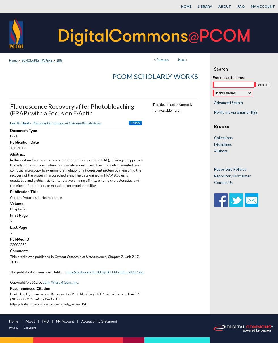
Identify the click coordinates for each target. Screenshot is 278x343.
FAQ (45, 321)
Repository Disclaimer (232, 176)
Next (181, 60)
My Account (65, 321)
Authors (221, 151)
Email (251, 200)
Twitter (236, 200)
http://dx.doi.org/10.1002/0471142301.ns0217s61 (105, 272)
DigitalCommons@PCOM (155, 33)
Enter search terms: (229, 77)
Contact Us (223, 183)
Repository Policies (230, 169)
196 (59, 61)
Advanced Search (228, 102)
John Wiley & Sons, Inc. (61, 282)
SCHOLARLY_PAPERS (36, 61)
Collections (223, 138)
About (30, 321)
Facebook (221, 200)
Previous (163, 60)
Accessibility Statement (99, 321)
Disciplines (223, 144)
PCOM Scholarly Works (155, 76)
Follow (135, 123)
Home (13, 61)
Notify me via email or (235, 112)
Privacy (13, 328)
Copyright (30, 328)
